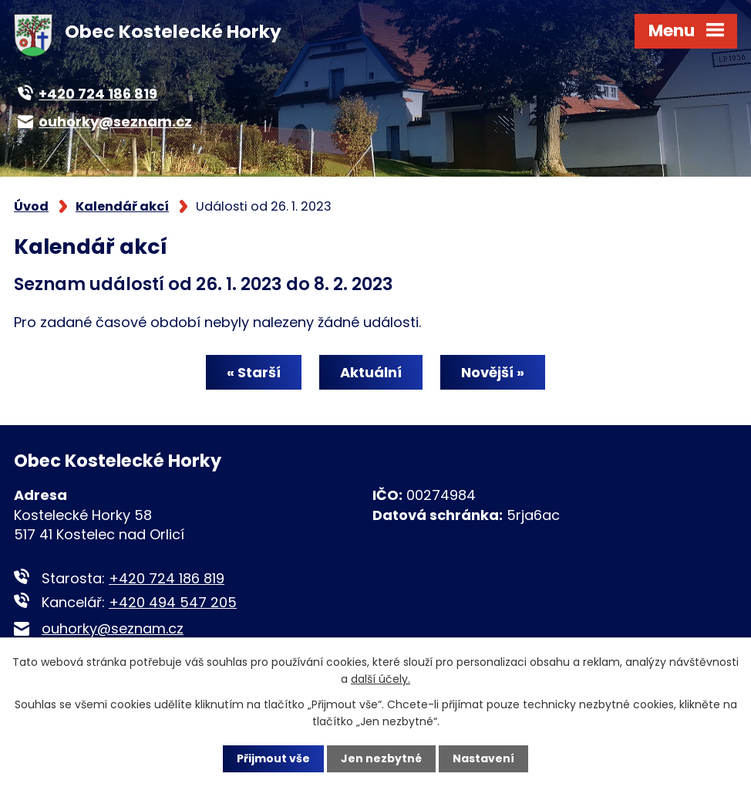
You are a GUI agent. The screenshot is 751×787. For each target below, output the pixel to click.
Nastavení (483, 758)
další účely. (380, 679)
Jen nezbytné (381, 758)
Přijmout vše (273, 758)
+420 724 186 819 (166, 578)
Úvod (31, 206)
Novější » (492, 372)
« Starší (254, 372)
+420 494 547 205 (173, 602)
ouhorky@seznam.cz (113, 628)
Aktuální (371, 372)
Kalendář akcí (122, 206)
